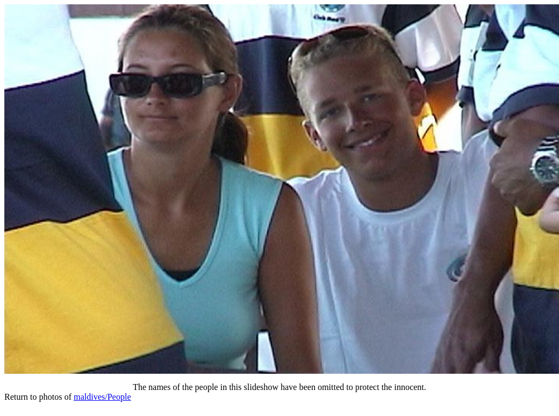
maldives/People (102, 396)
